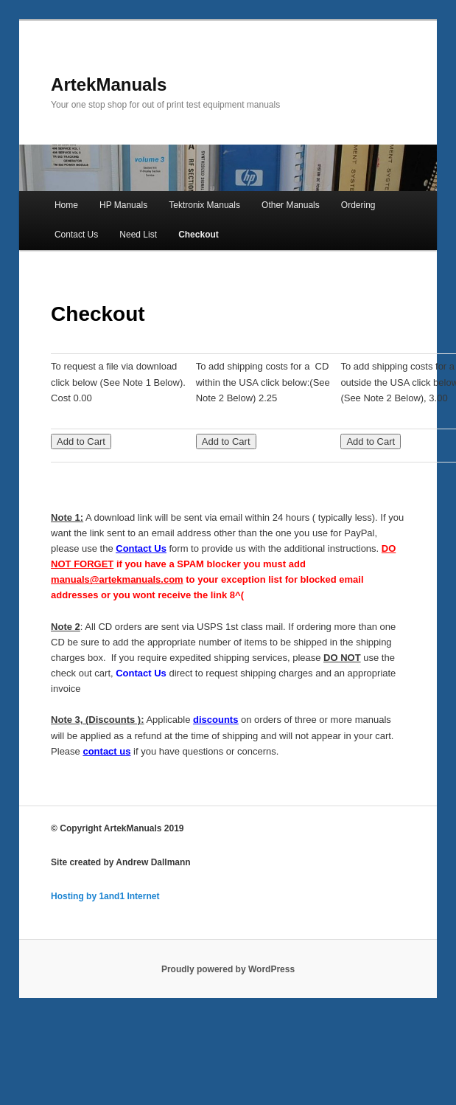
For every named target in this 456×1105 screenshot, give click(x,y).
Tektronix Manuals (204, 205)
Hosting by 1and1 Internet (105, 896)
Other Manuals (291, 205)
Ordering (358, 205)
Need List (138, 234)
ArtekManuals (108, 84)
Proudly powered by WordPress (228, 969)
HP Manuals (123, 205)
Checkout (198, 234)
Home (66, 205)
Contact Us (76, 234)
